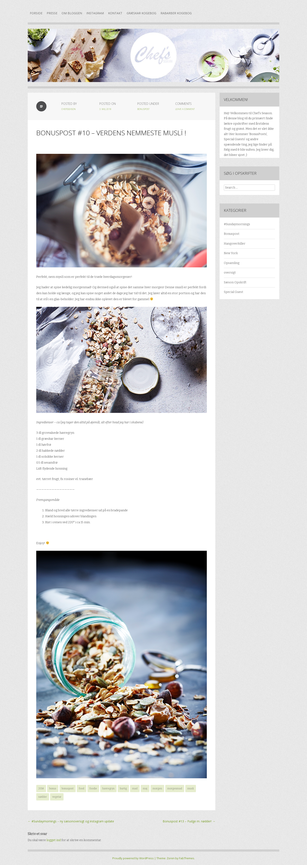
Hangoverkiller (234, 243)
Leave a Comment (185, 109)
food (81, 788)
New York (231, 253)
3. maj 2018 (105, 109)
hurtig (123, 788)
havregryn (108, 788)
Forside (36, 13)
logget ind (53, 840)
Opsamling (231, 263)
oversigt (230, 272)
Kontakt (115, 13)
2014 (41, 788)
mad (135, 788)
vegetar (56, 796)
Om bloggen (72, 13)
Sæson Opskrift (235, 282)
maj (145, 788)
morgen (157, 788)
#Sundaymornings (237, 224)
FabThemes (186, 858)
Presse (52, 13)
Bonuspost (143, 109)
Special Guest (233, 292)
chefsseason (68, 109)
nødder (42, 796)
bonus (52, 788)
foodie (93, 788)
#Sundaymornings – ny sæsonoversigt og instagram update (71, 821)
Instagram (95, 13)
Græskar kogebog (141, 13)
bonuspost (68, 788)
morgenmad (174, 788)
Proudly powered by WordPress (133, 858)
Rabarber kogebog (176, 13)
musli (190, 788)
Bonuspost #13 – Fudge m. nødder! (189, 821)
